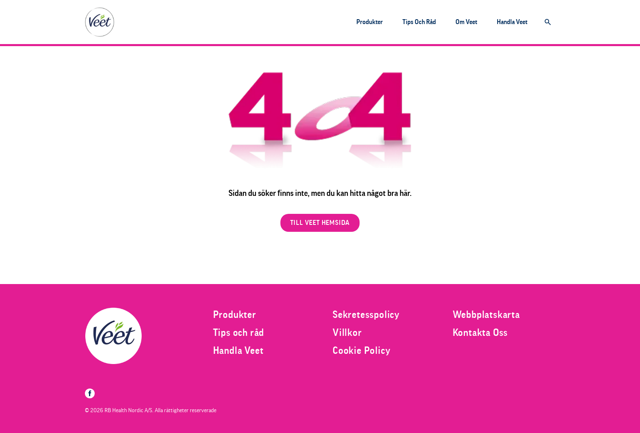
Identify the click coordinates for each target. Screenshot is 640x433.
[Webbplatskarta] (486, 314)
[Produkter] (369, 22)
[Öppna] (547, 22)
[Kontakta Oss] (480, 332)
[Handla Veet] (512, 22)
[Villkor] (347, 332)
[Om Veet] (466, 22)
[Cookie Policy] (361, 350)
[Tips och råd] (419, 22)
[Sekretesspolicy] (366, 314)
